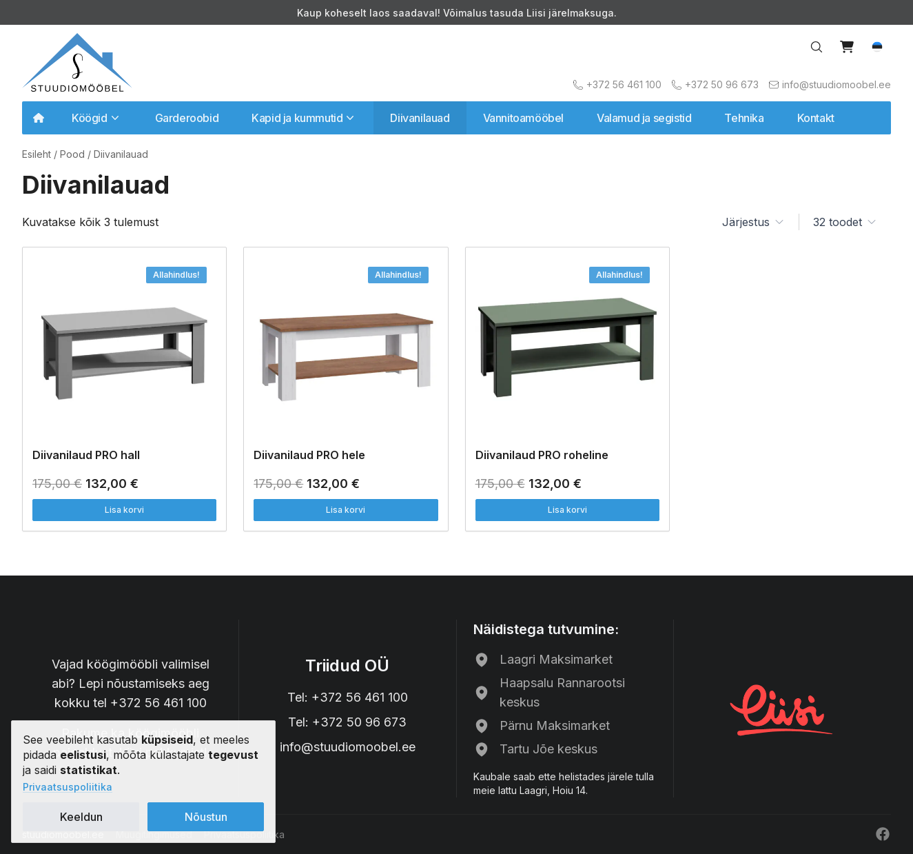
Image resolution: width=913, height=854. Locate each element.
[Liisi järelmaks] (782, 708)
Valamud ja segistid (644, 118)
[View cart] (847, 47)
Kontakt (815, 118)
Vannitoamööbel (523, 118)
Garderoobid (187, 118)
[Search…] (816, 47)
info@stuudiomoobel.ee (348, 747)
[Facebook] (882, 834)
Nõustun (206, 817)
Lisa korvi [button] (124, 510)
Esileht (36, 154)
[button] (877, 47)
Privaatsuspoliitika (67, 787)
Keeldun (81, 817)
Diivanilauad (419, 118)
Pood (72, 154)
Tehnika (743, 118)
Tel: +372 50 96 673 (347, 722)
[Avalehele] (77, 62)
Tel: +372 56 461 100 (347, 697)
